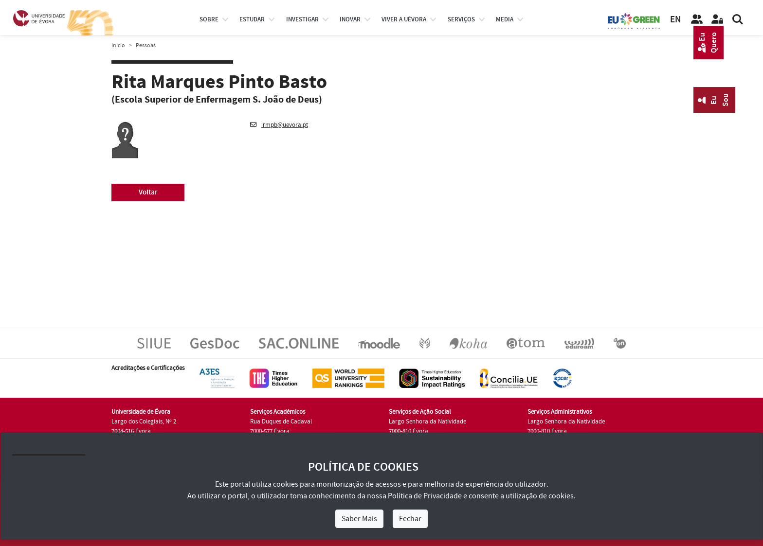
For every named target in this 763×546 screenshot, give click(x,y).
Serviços (461, 19)
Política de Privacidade (425, 496)
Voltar (148, 192)
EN (675, 20)
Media (504, 19)
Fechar (410, 519)
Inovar (350, 19)
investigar (302, 19)
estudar (252, 19)
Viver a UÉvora (404, 19)
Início (118, 45)
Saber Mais (359, 519)
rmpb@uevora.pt (279, 125)
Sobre (209, 19)
